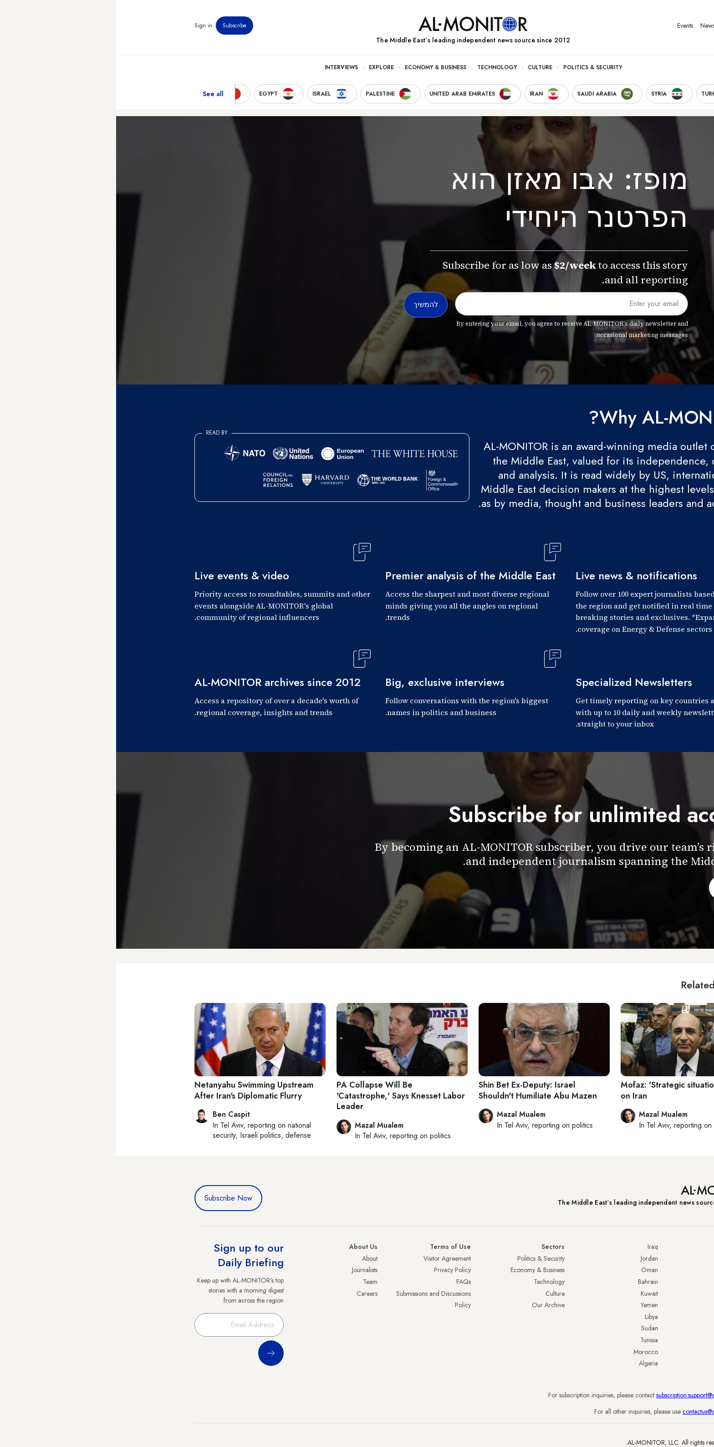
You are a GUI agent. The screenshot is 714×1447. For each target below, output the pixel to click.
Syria (629, 1363)
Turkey (627, 1258)
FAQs (347, 1281)
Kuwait (533, 1293)
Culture (424, 69)
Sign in (87, 27)
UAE (630, 1293)
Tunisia (533, 1340)
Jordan (533, 1258)
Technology (381, 69)
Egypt (629, 1328)
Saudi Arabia (619, 1269)
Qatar (628, 1340)
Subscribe (118, 27)
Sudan (533, 1328)
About (253, 1258)
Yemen (533, 1304)
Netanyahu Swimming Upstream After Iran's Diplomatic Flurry (138, 1090)
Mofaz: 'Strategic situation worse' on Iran (567, 1090)
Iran (631, 1281)
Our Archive (432, 1304)
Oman (533, 1269)
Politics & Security (476, 69)
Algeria (532, 1363)
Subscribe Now (112, 1198)
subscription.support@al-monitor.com (588, 1395)
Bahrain (532, 1281)
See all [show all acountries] (97, 95)
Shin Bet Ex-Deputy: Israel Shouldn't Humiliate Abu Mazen (421, 1090)
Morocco (529, 1351)
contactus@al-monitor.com (601, 1411)
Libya (535, 1316)
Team (254, 1281)
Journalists (248, 1269)
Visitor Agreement (331, 1258)
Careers (250, 1293)
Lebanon (624, 1351)
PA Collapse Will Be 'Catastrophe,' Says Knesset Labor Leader (284, 1095)
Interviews (225, 69)
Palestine (624, 1316)
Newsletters (599, 26)
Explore (265, 69)
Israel (629, 1304)
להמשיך (614, 887)
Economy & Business (319, 69)
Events (569, 26)
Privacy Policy (336, 1269)
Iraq (536, 1246)
